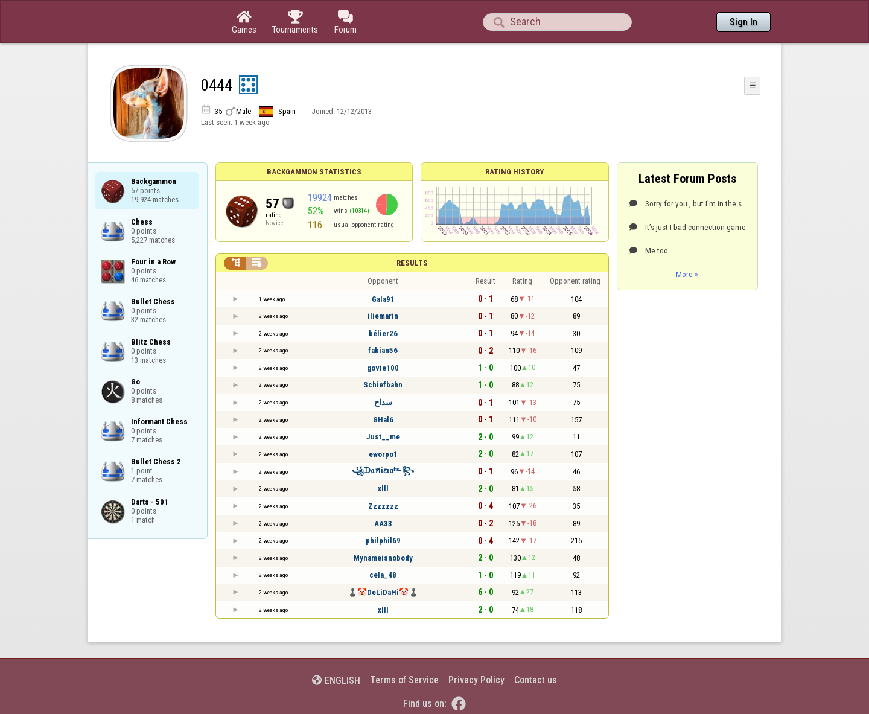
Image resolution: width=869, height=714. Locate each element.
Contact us (535, 680)
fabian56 (383, 350)
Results (412, 262)
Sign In (743, 22)
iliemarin (383, 315)
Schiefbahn (383, 384)
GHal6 (383, 419)
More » (687, 274)
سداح (383, 402)
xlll (383, 488)
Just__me (383, 436)
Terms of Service (404, 680)
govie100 (383, 367)
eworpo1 (383, 454)
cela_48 (382, 574)
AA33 (383, 523)
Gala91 (383, 299)
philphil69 (383, 540)
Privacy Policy (476, 680)
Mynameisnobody (383, 558)
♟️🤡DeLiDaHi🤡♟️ (383, 592)
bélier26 (383, 333)
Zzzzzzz (383, 506)
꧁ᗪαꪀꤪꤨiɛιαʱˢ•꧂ (383, 470)
